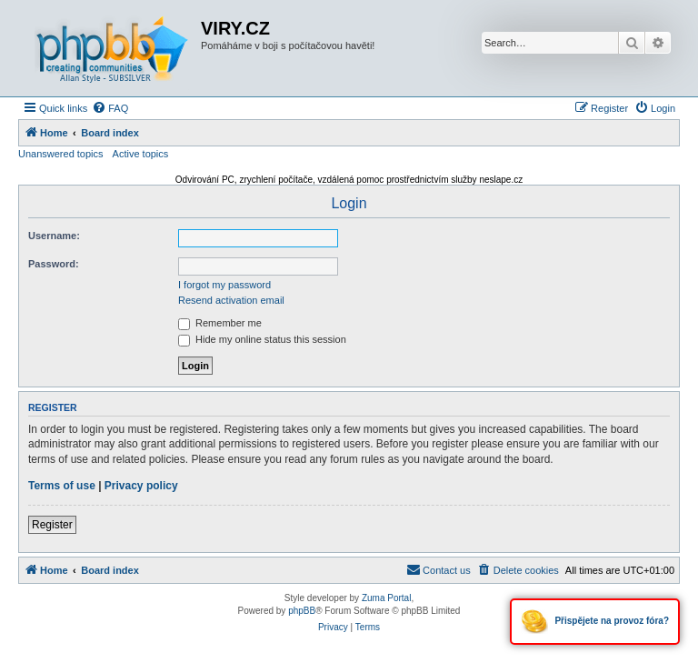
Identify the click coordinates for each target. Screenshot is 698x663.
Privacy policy (141, 485)
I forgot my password (224, 284)
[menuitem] (110, 108)
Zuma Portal (386, 598)
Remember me (220, 322)
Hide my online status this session (262, 339)
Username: (54, 235)
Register (52, 524)
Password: (53, 263)
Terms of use (61, 485)
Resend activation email (231, 300)
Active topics (141, 153)
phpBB (301, 611)
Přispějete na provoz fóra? (595, 621)
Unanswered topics (61, 153)
